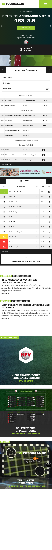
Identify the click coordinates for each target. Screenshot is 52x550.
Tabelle (26, 27)
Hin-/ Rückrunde (49, 180)
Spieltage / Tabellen (26, 70)
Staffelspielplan (49, 69)
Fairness (3, 180)
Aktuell (3, 69)
